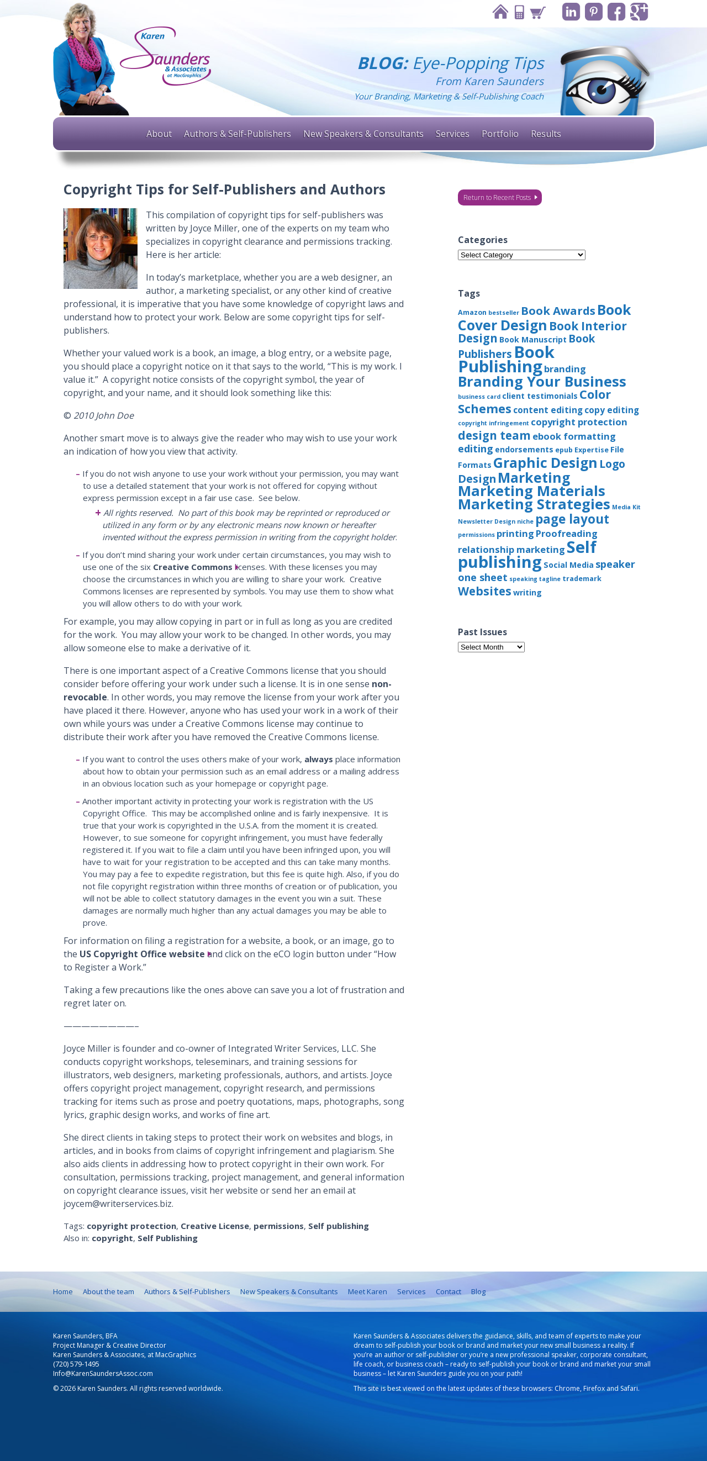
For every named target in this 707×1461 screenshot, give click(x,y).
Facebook (617, 12)
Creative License (215, 1225)
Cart (537, 12)
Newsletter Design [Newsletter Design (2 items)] (486, 521)
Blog (478, 1291)
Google (639, 12)
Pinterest (594, 12)
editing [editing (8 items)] (475, 448)
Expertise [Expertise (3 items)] (591, 450)
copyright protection (131, 1225)
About (159, 134)
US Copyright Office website (142, 954)
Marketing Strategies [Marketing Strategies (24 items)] (534, 503)
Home (500, 12)
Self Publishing (168, 1237)
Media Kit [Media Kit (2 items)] (626, 507)
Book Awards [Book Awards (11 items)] (558, 310)
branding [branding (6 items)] (565, 368)
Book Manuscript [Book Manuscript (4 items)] (533, 339)
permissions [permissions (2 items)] (476, 535)
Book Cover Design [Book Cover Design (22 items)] (544, 317)
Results (546, 134)
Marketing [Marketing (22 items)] (534, 477)
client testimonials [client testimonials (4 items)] (540, 396)
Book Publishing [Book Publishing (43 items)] (506, 359)
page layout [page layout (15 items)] (572, 519)
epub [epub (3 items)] (564, 450)
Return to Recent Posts (497, 197)
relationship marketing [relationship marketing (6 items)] (511, 549)
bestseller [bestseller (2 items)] (503, 313)
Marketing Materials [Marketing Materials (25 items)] (531, 490)
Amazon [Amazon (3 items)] (472, 312)
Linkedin (571, 12)
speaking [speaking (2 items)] (523, 579)
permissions (279, 1225)
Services (452, 134)
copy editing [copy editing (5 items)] (611, 410)
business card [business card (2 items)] (479, 396)
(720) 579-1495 (76, 1364)
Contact (518, 12)
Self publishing (338, 1225)
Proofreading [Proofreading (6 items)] (567, 533)
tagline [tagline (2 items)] (550, 579)
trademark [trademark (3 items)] (582, 578)
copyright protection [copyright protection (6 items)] (579, 421)
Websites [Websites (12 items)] (484, 591)
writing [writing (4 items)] (527, 592)
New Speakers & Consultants (363, 134)
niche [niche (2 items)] (525, 521)
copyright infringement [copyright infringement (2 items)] (493, 423)
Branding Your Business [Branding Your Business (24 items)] (542, 381)
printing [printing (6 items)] (515, 533)
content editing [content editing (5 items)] (548, 410)
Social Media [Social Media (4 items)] (569, 565)
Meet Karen (367, 1291)
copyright (112, 1237)
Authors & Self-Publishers (237, 134)
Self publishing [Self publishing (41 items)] (527, 554)
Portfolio (500, 134)
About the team (108, 1291)
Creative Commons (193, 566)
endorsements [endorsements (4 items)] (524, 449)
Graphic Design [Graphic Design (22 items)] (545, 462)
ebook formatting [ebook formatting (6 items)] (574, 436)
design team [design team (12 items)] (494, 435)
